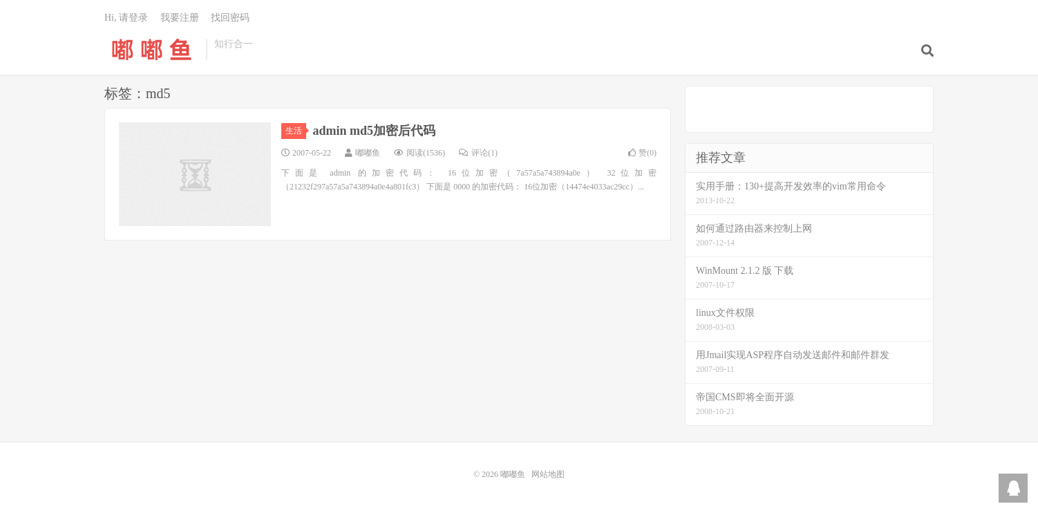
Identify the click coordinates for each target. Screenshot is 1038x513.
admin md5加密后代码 (374, 131)
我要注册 (179, 17)
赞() (642, 153)
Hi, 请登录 (126, 17)
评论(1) (478, 153)
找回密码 (230, 17)
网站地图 (548, 474)
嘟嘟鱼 (151, 49)
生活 (295, 131)
